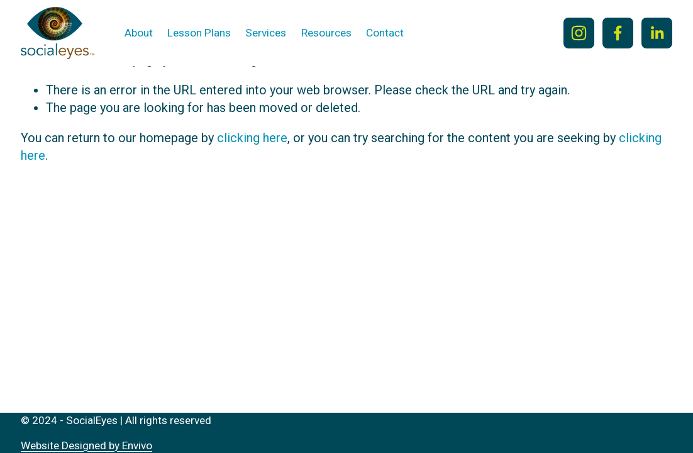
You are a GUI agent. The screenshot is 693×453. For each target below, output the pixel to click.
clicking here (252, 137)
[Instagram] (578, 33)
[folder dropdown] (199, 33)
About (139, 32)
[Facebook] (617, 33)
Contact (385, 32)
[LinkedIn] (656, 33)
